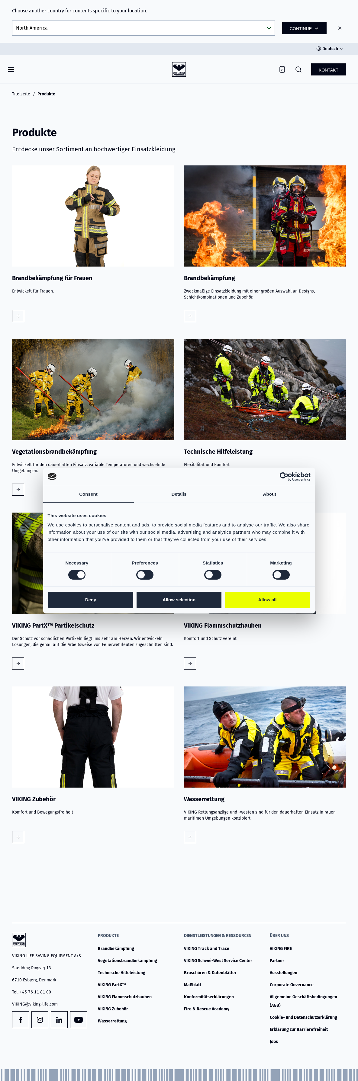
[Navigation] (11, 69)
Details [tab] (179, 494)
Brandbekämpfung (116, 948)
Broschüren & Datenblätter (210, 972)
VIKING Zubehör (113, 1009)
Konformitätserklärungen (209, 996)
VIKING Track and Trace (206, 948)
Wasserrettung (112, 1021)
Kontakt (328, 70)
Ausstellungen (283, 972)
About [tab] (269, 494)
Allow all (267, 599)
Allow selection (179, 599)
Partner (277, 960)
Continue (301, 28)
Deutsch (330, 48)
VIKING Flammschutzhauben (125, 996)
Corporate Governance (292, 984)
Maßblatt (192, 984)
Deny (90, 599)
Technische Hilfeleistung (121, 972)
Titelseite (21, 94)
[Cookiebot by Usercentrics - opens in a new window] (284, 476)
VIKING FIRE (281, 948)
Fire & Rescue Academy (206, 1009)
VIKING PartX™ (112, 984)
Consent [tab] (88, 494)
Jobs (274, 1041)
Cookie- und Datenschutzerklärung (303, 1017)
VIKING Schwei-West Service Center (218, 960)
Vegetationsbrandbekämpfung (127, 960)
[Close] (340, 28)
